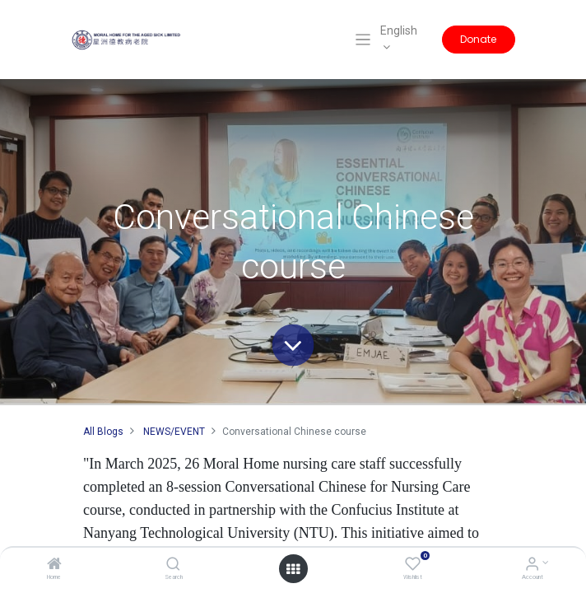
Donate (478, 39)
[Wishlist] (413, 566)
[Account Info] (532, 566)
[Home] (54, 566)
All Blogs (103, 431)
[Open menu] (293, 569)
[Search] (173, 566)
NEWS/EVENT (174, 431)
